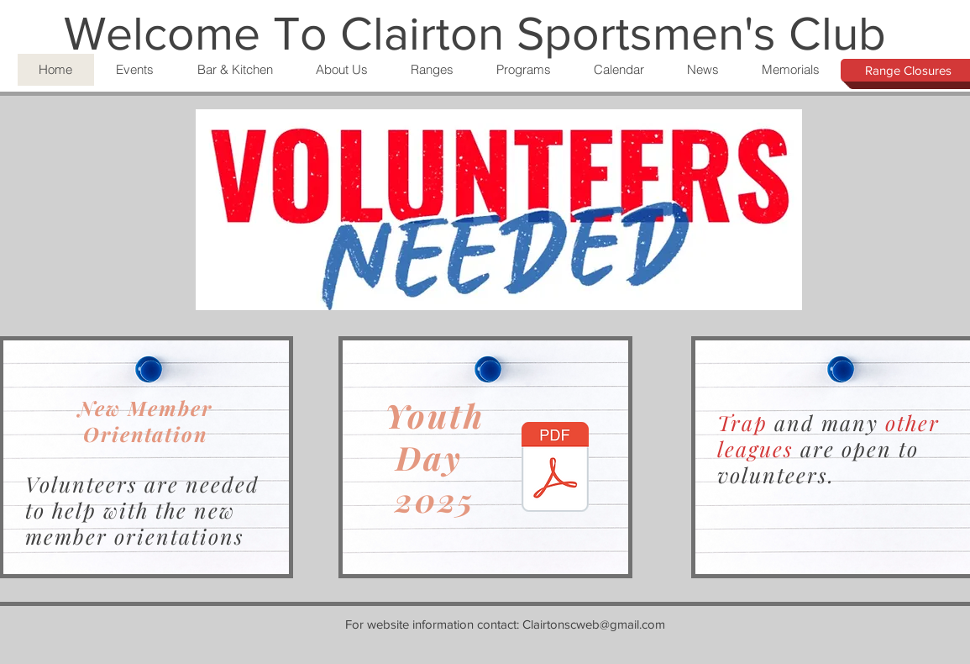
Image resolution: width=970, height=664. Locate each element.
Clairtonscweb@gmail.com (593, 624)
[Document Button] (555, 469)
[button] (135, 70)
